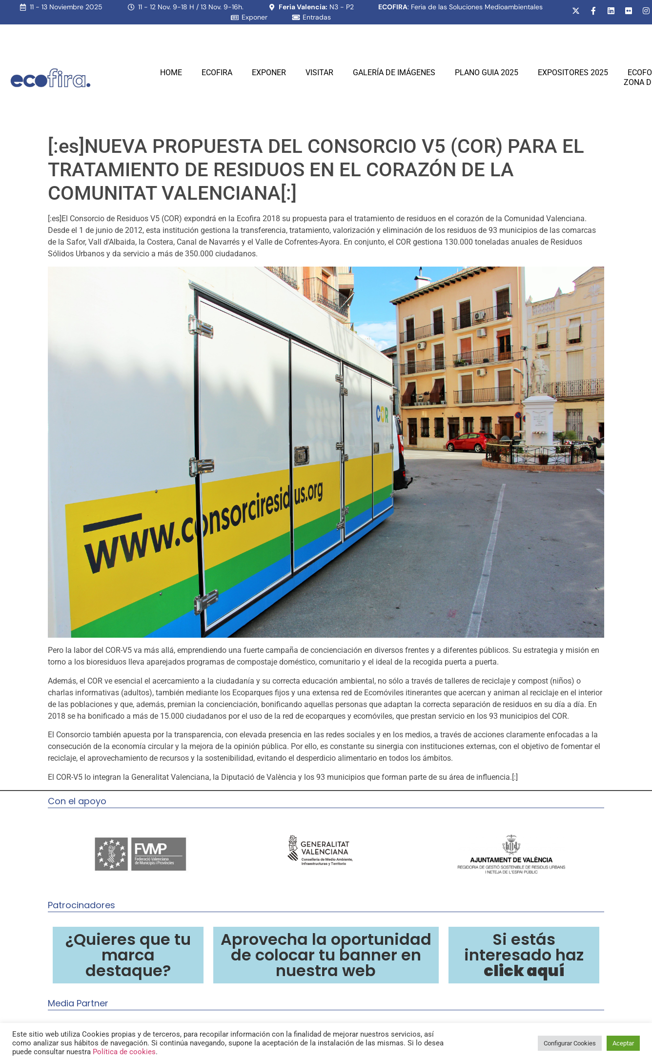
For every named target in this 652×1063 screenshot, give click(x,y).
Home (171, 72)
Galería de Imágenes (394, 72)
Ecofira (217, 72)
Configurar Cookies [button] (570, 1043)
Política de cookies (124, 1051)
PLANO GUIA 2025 (486, 72)
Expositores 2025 (573, 72)
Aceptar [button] (623, 1043)
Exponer (269, 72)
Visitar (319, 72)
